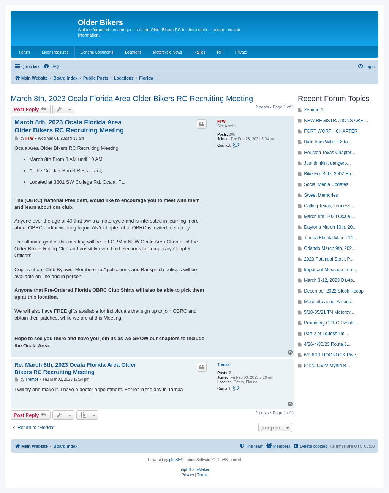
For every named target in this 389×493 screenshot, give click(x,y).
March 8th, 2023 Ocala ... (329, 216)
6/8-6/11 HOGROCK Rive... (332, 355)
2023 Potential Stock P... (328, 259)
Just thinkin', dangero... (327, 163)
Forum (24, 52)
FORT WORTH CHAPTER (330, 131)
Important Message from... (330, 269)
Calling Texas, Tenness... (329, 205)
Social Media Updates (326, 184)
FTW (221, 121)
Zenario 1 (313, 110)
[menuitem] (51, 66)
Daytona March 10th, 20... (330, 227)
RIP (220, 52)
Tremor (223, 365)
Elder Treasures (55, 52)
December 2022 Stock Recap (334, 291)
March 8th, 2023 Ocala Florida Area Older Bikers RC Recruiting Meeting (132, 98)
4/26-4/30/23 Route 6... (327, 344)
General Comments (97, 52)
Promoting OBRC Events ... (331, 323)
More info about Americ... (329, 301)
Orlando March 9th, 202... (330, 248)
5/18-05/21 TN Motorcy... (329, 312)
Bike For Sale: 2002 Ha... (329, 174)
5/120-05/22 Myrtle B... (327, 365)
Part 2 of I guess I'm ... (326, 333)
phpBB (174, 460)
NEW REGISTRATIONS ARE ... (336, 120)
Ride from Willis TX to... (327, 142)
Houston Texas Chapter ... (330, 152)
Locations (133, 52)
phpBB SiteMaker (194, 470)
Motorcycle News (167, 52)
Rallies (199, 52)
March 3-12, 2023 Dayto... (330, 280)
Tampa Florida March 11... (330, 237)
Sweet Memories (321, 195)
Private (241, 52)
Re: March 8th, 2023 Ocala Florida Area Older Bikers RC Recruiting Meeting (75, 368)
